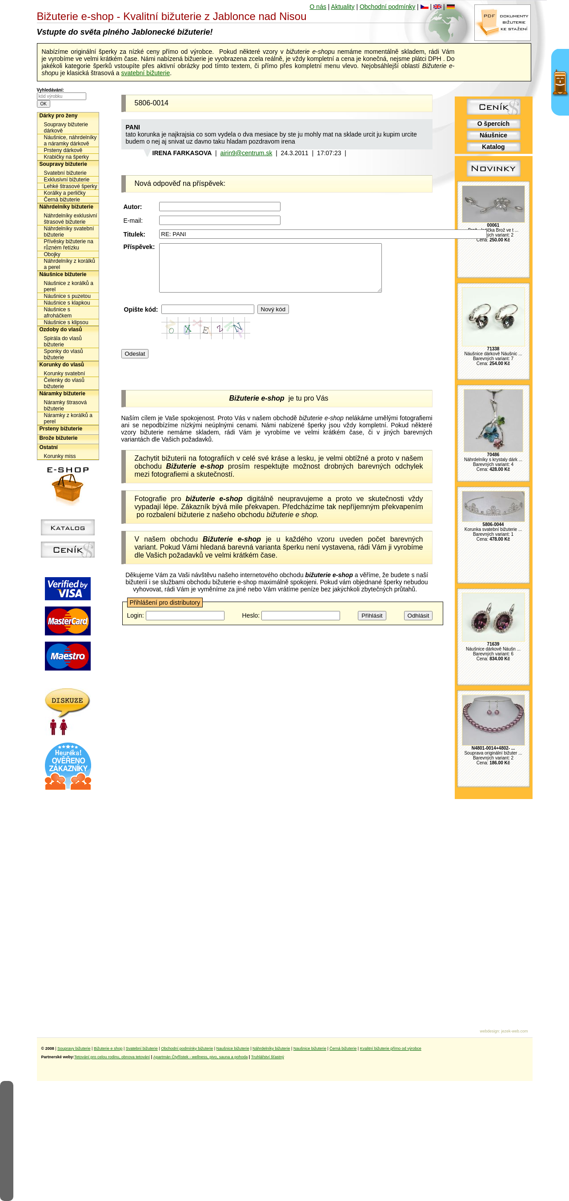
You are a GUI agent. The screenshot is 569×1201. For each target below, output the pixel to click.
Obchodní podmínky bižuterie (187, 1048)
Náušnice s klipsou (66, 322)
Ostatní (49, 447)
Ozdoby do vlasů (61, 329)
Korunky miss (60, 456)
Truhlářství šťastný (267, 1057)
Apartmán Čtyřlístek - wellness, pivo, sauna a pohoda (200, 1057)
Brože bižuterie (59, 438)
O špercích (493, 123)
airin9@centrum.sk (246, 153)
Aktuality (343, 6)
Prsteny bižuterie (61, 429)
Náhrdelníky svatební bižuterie (69, 231)
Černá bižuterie (62, 200)
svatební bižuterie (145, 72)
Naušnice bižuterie (232, 1048)
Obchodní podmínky (387, 6)
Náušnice (493, 135)
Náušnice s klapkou (67, 303)
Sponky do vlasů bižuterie (63, 354)
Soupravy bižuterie (63, 164)
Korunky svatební (64, 373)
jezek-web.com (514, 1031)
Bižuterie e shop (108, 1048)
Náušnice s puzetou (67, 296)
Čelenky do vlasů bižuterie (64, 383)
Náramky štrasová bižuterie (65, 405)
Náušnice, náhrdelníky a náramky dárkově (70, 140)
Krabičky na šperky (66, 157)
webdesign (489, 1031)
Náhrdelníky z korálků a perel (69, 264)
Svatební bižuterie (65, 173)
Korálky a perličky (65, 193)
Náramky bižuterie (62, 393)
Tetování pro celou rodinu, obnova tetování (112, 1057)
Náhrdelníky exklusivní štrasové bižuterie (70, 219)
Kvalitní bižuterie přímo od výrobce (390, 1048)
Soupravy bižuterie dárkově (66, 127)
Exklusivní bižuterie (67, 180)
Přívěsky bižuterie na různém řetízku (68, 244)
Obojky (52, 254)
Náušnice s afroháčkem (58, 312)
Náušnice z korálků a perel (68, 286)
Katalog (493, 146)
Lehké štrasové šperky (70, 186)
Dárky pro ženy (59, 115)
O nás (318, 6)
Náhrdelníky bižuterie (66, 207)
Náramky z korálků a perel (68, 418)
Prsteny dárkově (63, 150)
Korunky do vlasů (62, 365)
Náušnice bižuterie (63, 274)
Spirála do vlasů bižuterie (63, 341)
